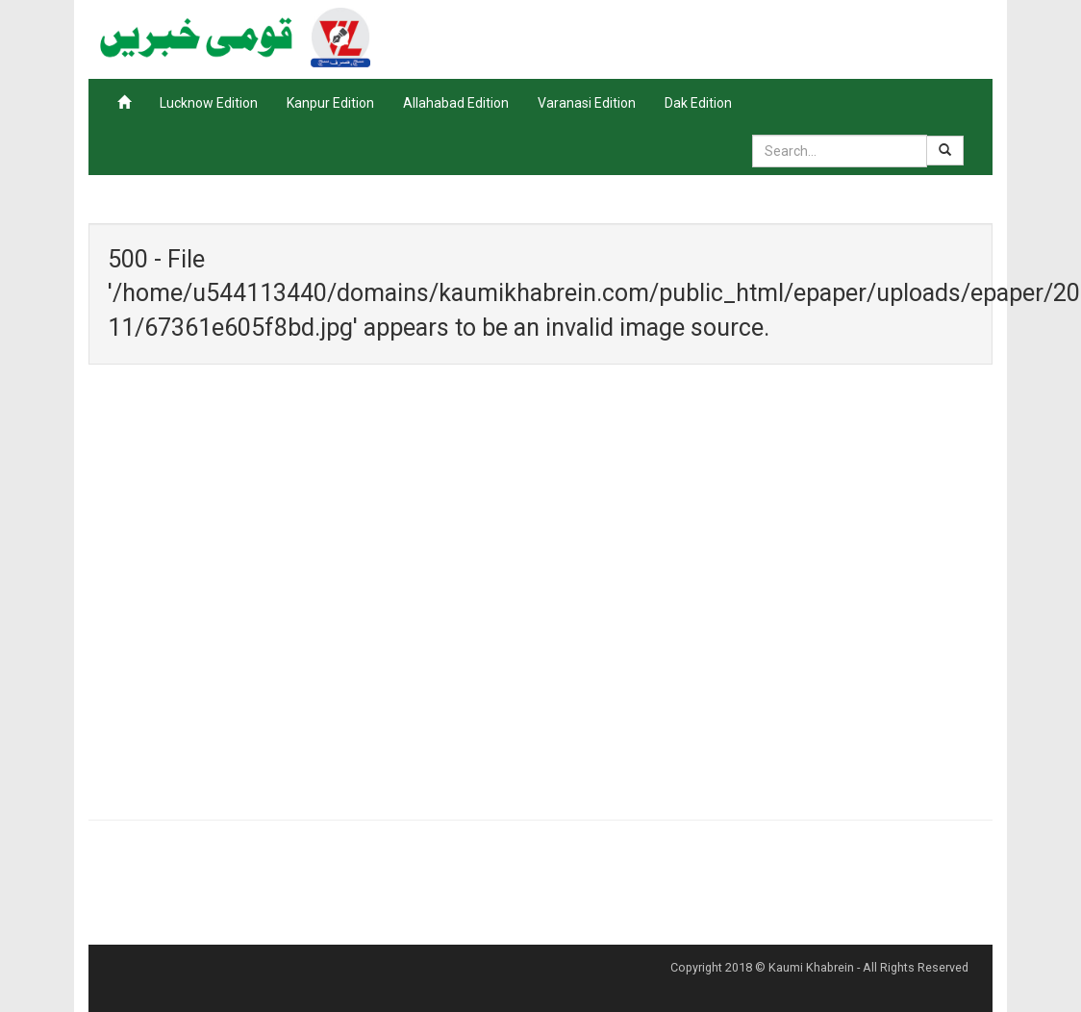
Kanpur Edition (330, 103)
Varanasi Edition (587, 103)
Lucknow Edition (209, 103)
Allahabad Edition (456, 103)
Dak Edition (698, 103)
